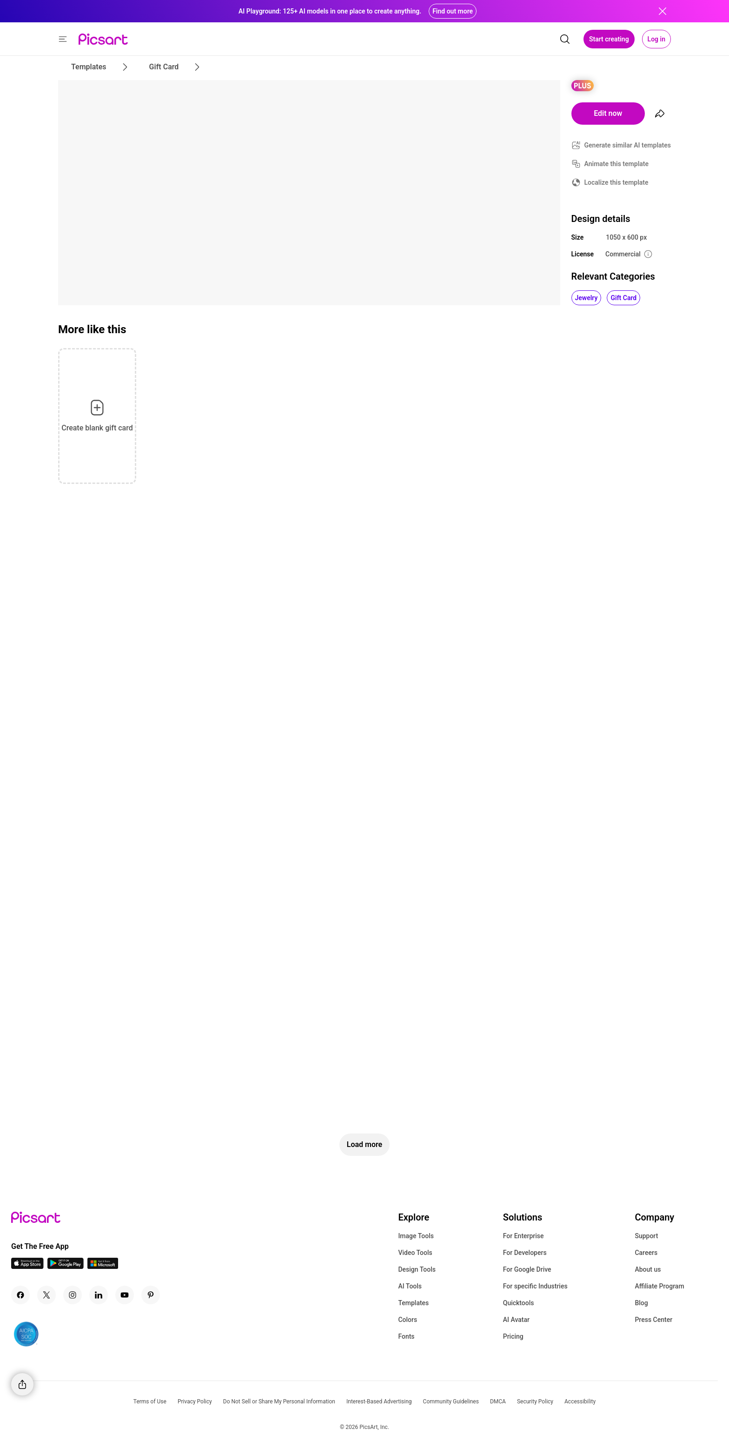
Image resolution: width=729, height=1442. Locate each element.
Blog (641, 1303)
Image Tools (416, 1236)
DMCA (498, 1401)
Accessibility (580, 1401)
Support (646, 1236)
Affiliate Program (659, 1286)
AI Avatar (516, 1319)
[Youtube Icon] (124, 1295)
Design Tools (417, 1269)
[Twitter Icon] (46, 1295)
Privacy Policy (195, 1401)
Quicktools (518, 1303)
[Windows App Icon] (102, 1266)
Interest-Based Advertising (379, 1401)
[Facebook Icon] (20, 1295)
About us (648, 1269)
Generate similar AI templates (627, 145)
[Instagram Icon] (72, 1295)
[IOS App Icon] (27, 1266)
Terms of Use (149, 1401)
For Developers (525, 1252)
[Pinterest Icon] (150, 1295)
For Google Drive (527, 1269)
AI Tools (410, 1286)
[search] (565, 39)
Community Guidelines (451, 1401)
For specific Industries (535, 1286)
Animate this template (616, 164)
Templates (413, 1303)
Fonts (406, 1336)
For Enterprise (523, 1236)
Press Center (653, 1319)
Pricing (513, 1336)
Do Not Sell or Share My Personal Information (279, 1401)
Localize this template (616, 182)
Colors (407, 1319)
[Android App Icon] (65, 1266)
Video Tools (415, 1252)
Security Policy (535, 1401)
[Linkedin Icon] (98, 1295)
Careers (646, 1252)
